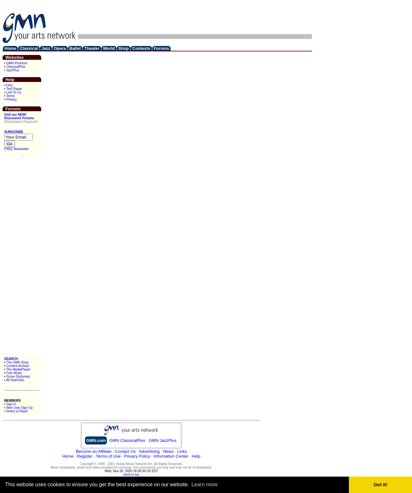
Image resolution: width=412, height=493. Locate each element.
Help (196, 456)
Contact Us (125, 451)
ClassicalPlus (15, 66)
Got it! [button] (380, 484)
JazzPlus (12, 70)
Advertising (149, 451)
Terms (10, 96)
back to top (131, 474)
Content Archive (17, 366)
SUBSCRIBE (13, 132)
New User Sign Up (19, 407)
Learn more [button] (205, 484)
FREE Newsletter (16, 149)
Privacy (11, 99)
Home (67, 456)
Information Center (171, 456)
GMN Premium (16, 63)
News (168, 451)
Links (182, 451)
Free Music (14, 373)
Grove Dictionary (18, 376)
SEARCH (11, 359)
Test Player (14, 89)
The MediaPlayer (18, 369)
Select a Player (17, 411)
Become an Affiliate (93, 451)
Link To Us (13, 92)
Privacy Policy (137, 456)
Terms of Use (108, 456)
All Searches (15, 380)
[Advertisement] (195, 17)
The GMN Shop (17, 362)
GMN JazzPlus (162, 440)
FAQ (9, 85)
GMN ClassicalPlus (127, 440)
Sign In (11, 404)
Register (84, 456)
